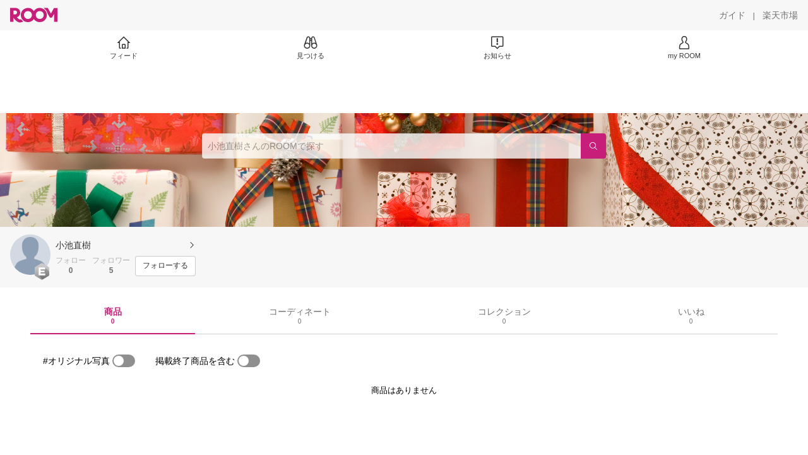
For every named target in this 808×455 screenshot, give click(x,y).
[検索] (593, 146)
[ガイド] (732, 15)
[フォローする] (165, 266)
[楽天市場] (780, 15)
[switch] (123, 361)
